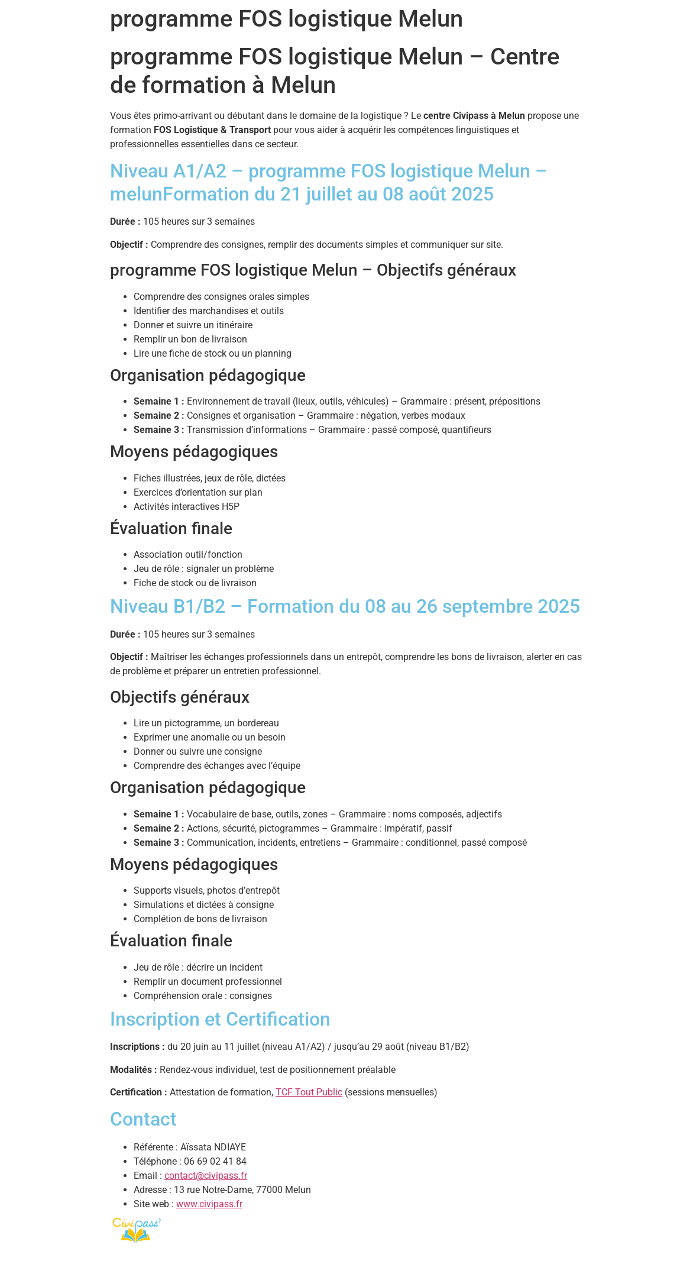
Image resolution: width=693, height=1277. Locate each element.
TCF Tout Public (309, 1092)
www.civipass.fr (209, 1204)
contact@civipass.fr (205, 1175)
